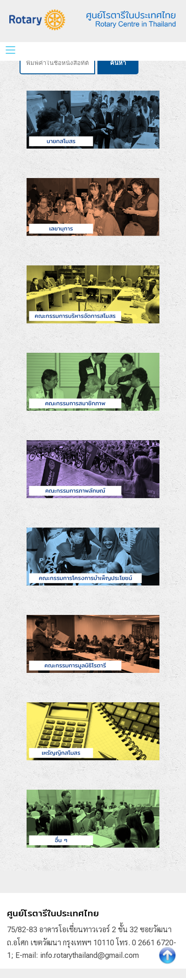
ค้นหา (118, 62)
